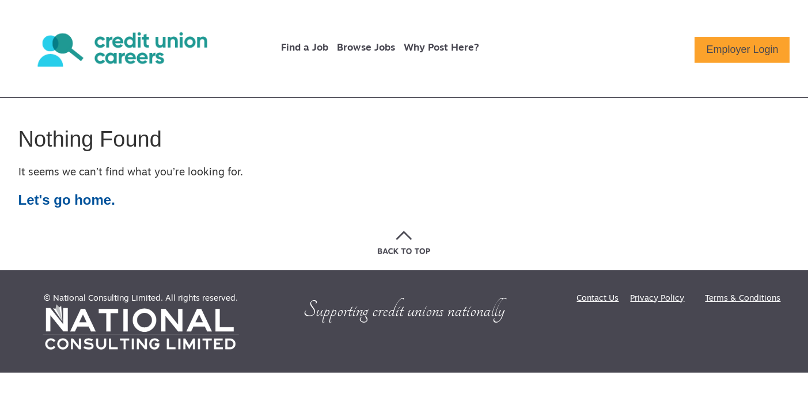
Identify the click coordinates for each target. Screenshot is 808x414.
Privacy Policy (657, 298)
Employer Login (742, 49)
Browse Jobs (366, 48)
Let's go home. (66, 200)
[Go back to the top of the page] (404, 242)
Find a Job (304, 48)
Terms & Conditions (742, 298)
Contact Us (597, 298)
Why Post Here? (441, 48)
